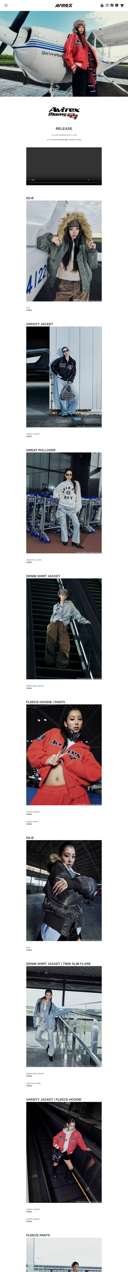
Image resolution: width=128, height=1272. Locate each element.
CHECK (29, 310)
